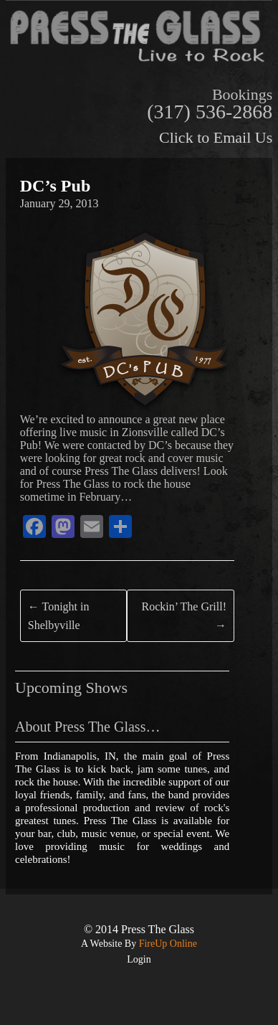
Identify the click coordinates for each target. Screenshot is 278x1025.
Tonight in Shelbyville (59, 615)
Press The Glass (157, 929)
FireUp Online (166, 943)
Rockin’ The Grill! (183, 615)
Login (138, 959)
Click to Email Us (215, 137)
